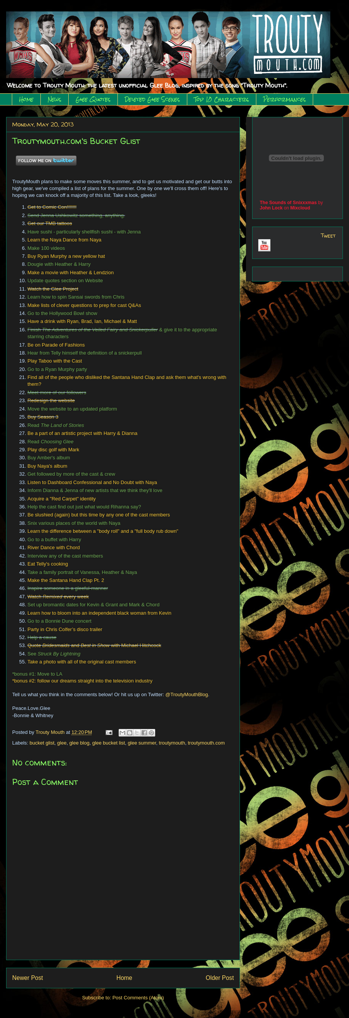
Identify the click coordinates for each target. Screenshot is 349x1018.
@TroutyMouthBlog (187, 694)
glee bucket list (108, 743)
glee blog (79, 743)
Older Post (220, 978)
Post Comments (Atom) (138, 997)
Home (26, 99)
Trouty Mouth (50, 732)
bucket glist (42, 743)
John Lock (271, 208)
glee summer (142, 743)
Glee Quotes (93, 99)
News (54, 99)
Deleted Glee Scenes (152, 99)
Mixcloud (300, 208)
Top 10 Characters (221, 99)
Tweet (328, 235)
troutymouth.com (206, 743)
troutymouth (172, 743)
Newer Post (27, 978)
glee (62, 743)
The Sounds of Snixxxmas (288, 202)
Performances (284, 99)
